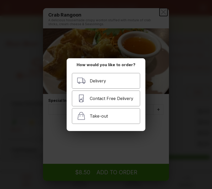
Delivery (91, 81)
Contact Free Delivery (105, 98)
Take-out (92, 116)
